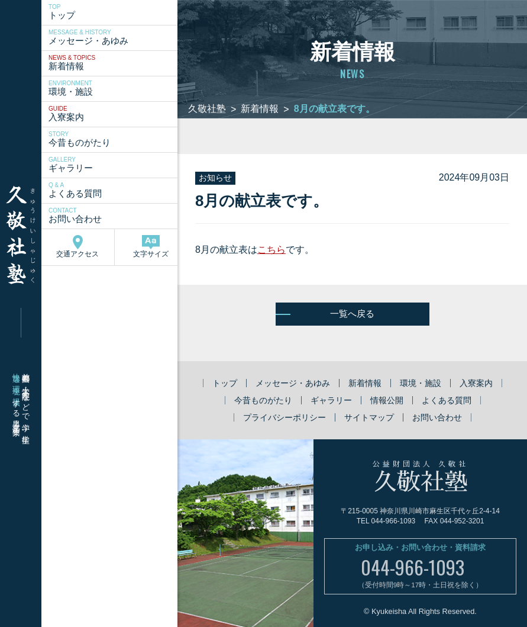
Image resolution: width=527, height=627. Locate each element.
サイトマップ (369, 417)
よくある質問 (114, 190)
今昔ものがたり (114, 139)
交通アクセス (77, 246)
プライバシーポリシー (284, 417)
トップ (114, 12)
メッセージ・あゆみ (114, 37)
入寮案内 (114, 113)
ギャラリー (114, 164)
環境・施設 (114, 88)
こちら (271, 250)
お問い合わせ (114, 215)
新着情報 (114, 62)
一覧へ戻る (352, 313)
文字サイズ (151, 246)
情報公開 (386, 400)
